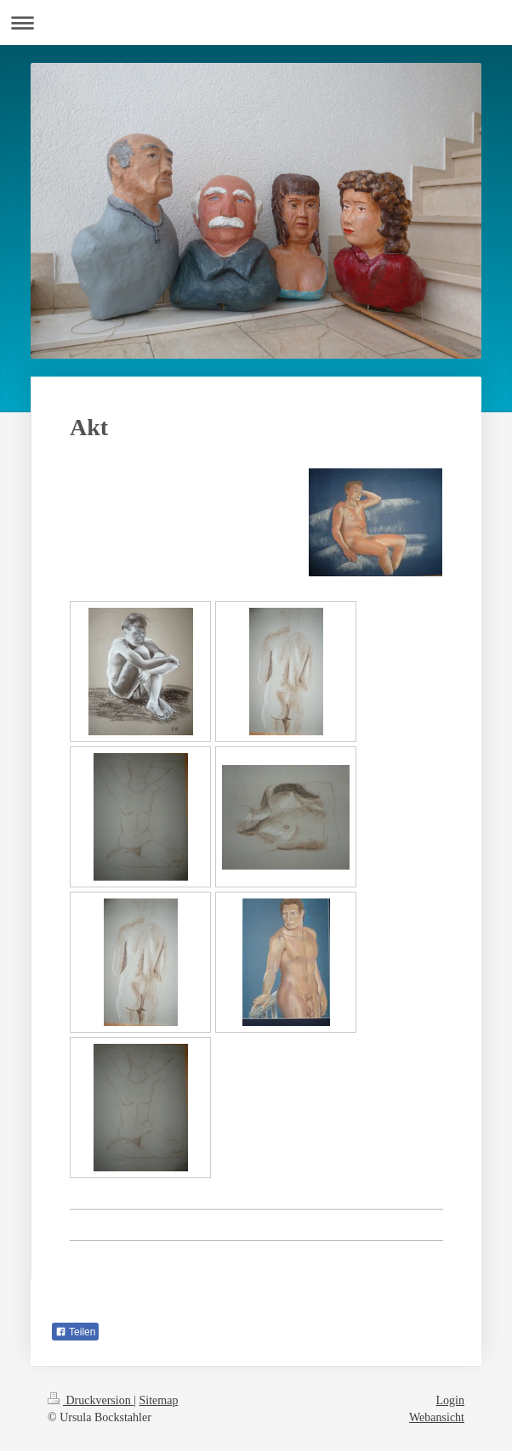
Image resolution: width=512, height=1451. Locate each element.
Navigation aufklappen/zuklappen (256, 22)
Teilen (75, 1332)
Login (450, 1400)
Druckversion (91, 1400)
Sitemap (159, 1400)
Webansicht (436, 1417)
